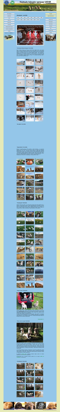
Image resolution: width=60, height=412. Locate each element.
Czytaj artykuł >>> (41, 319)
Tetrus (53, 405)
